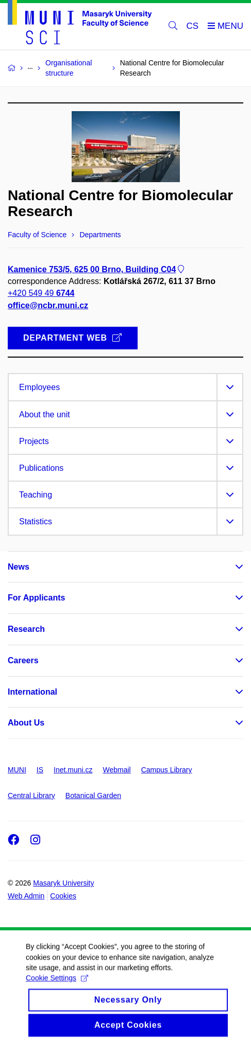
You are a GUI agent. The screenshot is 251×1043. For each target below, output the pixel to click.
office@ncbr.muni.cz (48, 304)
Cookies (63, 896)
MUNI (17, 770)
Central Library (31, 795)
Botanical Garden (93, 795)
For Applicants (36, 597)
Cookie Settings (57, 990)
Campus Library (166, 770)
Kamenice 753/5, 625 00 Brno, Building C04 (97, 269)
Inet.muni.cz (73, 770)
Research (26, 629)
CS (193, 26)
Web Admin (26, 896)
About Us (26, 722)
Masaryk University (63, 883)
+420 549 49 (41, 293)
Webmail (117, 770)
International (32, 691)
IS (40, 770)
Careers (23, 660)
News (18, 566)
